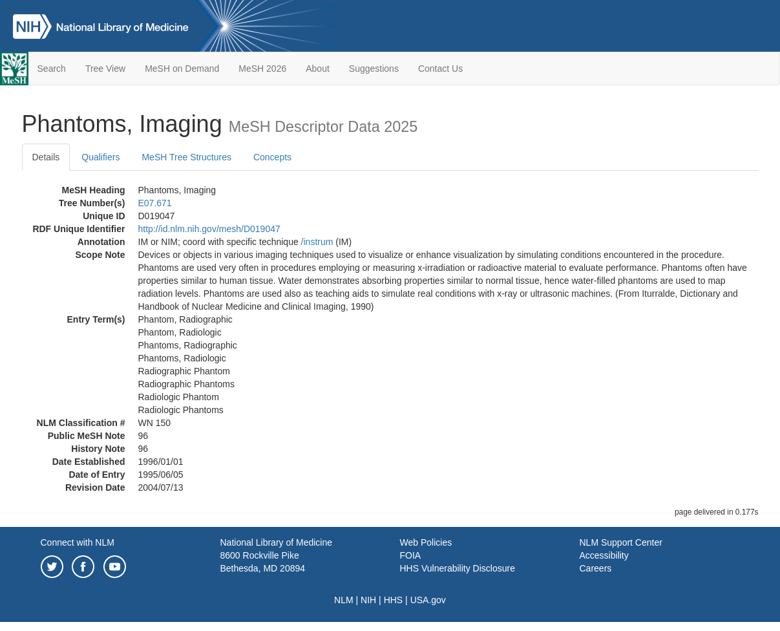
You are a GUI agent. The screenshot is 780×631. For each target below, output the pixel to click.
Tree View (105, 68)
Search (51, 68)
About (318, 68)
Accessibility (604, 555)
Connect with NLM (77, 542)
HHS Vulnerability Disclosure (457, 568)
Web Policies (426, 542)
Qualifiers (100, 157)
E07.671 (155, 203)
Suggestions (374, 68)
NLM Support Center (621, 542)
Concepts (272, 157)
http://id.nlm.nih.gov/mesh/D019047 (209, 229)
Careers (596, 568)
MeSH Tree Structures (186, 157)
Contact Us (440, 68)
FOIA (410, 555)
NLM (343, 600)
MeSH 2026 (262, 68)
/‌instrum (317, 242)
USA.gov (428, 600)
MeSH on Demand (182, 68)
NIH (368, 600)
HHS (393, 600)
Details (46, 157)
